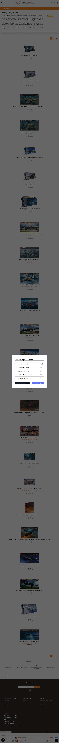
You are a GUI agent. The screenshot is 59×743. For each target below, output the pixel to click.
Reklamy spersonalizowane (24, 378)
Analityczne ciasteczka (23, 371)
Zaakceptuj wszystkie (38, 383)
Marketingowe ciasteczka (24, 367)
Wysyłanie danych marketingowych (26, 374)
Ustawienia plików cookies (24, 360)
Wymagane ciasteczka (23, 364)
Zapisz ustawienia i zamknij (22, 383)
